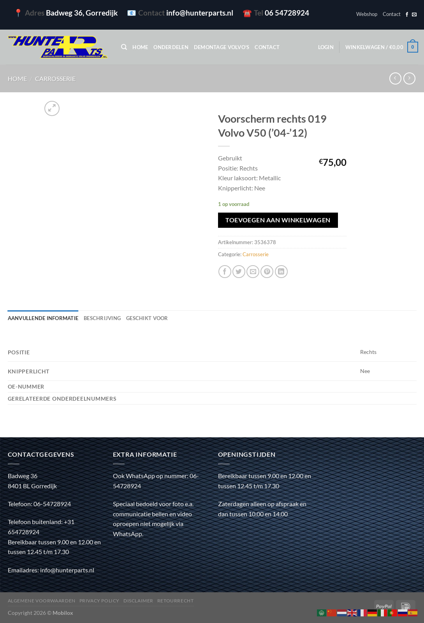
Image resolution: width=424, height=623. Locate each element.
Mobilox (63, 612)
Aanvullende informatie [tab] (43, 318)
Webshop (366, 14)
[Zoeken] (124, 47)
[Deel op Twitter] (238, 271)
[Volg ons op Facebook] (407, 15)
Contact (392, 14)
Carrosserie (55, 78)
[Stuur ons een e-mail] (414, 15)
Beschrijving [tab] (102, 318)
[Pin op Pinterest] (266, 271)
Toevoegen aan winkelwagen (278, 220)
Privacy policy (99, 601)
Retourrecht (175, 601)
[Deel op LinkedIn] (281, 271)
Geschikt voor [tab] (147, 318)
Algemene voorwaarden (42, 601)
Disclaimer (138, 601)
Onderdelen (170, 47)
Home (140, 47)
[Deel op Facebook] (224, 271)
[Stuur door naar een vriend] (252, 271)
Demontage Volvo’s (221, 47)
